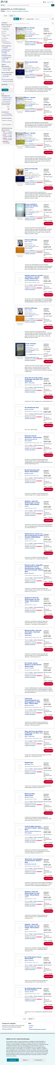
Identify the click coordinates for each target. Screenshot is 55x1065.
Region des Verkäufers (7, 119)
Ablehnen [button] (24, 1060)
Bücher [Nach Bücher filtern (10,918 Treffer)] (6, 26)
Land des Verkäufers (6, 123)
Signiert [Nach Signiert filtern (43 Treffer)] (5, 74)
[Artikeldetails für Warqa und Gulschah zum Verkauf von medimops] (20, 68)
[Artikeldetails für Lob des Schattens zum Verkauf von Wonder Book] (20, 350)
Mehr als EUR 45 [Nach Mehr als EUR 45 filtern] (6, 99)
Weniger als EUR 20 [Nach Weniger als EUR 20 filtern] (7, 96)
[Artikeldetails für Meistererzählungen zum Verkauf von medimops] (20, 246)
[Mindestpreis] (4, 105)
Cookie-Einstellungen (12, 1053)
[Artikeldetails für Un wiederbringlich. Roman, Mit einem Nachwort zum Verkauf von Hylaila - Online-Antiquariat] (20, 993)
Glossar (30, 1028)
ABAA (34, 41)
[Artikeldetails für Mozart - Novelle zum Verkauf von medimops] (20, 103)
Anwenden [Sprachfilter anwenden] (5, 88)
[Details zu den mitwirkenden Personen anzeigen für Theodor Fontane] (29, 668)
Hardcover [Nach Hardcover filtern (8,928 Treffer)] (6, 66)
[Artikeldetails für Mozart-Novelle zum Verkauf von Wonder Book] (20, 33)
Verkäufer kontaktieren (30, 44)
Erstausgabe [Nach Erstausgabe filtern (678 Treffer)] (6, 73)
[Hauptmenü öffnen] (3, 5)
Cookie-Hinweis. (19, 1054)
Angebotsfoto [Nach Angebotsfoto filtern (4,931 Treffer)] (7, 79)
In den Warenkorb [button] (49, 45)
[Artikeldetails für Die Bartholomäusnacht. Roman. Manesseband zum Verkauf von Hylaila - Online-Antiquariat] (20, 474)
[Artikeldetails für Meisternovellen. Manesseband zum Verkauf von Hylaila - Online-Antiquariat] (20, 798)
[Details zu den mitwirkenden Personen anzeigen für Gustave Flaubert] (29, 538)
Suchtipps (31, 1026)
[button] (53, 23)
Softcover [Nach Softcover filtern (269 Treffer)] (6, 68)
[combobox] (29, 5)
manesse (8, 11)
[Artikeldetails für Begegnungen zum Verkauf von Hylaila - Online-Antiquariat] (20, 767)
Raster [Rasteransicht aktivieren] (23, 19)
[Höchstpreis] (4, 108)
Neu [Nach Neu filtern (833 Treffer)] (5, 46)
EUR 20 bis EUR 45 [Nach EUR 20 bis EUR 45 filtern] (7, 97)
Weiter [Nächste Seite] (11, 15)
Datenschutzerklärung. (38, 1055)
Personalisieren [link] (37, 1060)
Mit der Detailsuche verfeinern (20, 11)
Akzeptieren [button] (12, 1060)
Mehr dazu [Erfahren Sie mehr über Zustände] (8, 44)
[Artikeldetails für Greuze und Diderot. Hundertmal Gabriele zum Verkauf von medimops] (20, 210)
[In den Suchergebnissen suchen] (34, 23)
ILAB (37, 41)
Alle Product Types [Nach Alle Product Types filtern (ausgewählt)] (7, 24)
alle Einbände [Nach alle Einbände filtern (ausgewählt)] (5, 65)
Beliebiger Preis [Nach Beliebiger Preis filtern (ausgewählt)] (6, 94)
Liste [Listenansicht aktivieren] (18, 19)
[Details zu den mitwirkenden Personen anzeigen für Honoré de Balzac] (29, 571)
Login (49, 2)
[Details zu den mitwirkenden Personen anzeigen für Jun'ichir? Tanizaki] (29, 346)
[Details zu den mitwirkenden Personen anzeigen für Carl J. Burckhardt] (29, 764)
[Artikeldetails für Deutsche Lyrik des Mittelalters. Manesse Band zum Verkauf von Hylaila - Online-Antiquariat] (20, 439)
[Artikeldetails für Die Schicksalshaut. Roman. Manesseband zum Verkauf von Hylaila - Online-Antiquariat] (20, 962)
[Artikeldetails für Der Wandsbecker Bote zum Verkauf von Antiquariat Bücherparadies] (20, 411)
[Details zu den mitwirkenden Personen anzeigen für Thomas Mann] (28, 242)
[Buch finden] (52, 5)
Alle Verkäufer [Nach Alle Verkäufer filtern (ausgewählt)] (6, 128)
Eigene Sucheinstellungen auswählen (37, 1029)
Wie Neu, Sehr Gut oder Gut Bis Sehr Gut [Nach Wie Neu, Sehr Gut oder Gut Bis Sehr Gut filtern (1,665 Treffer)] (7, 49)
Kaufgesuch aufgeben (7, 1029)
